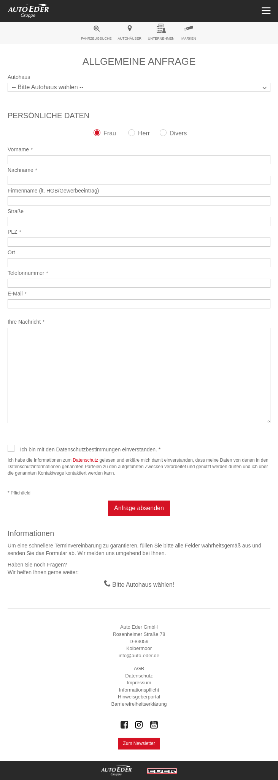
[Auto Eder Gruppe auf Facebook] (124, 725)
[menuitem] (96, 34)
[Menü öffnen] (265, 10)
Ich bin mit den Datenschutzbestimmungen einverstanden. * (90, 449)
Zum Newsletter (139, 743)
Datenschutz (85, 460)
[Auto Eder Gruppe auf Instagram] (139, 724)
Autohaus (19, 77)
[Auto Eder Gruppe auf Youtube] (154, 725)
